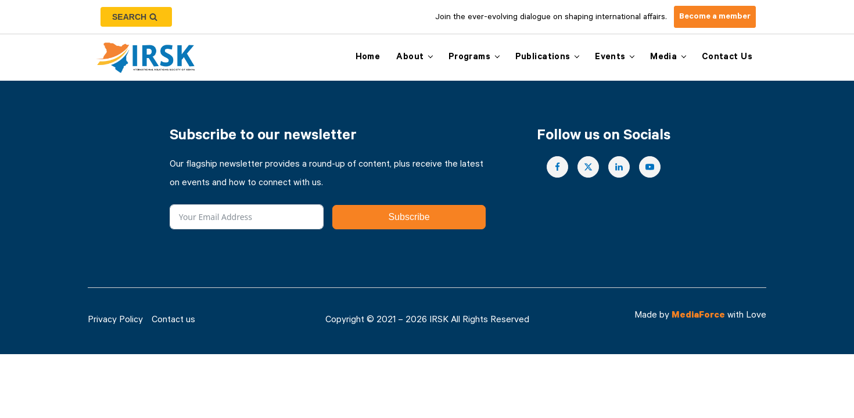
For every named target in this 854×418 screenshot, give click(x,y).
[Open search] (136, 17)
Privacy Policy (115, 321)
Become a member (715, 17)
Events (610, 58)
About (410, 58)
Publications (542, 58)
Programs (469, 58)
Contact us (727, 58)
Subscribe (408, 217)
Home (368, 58)
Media (663, 58)
